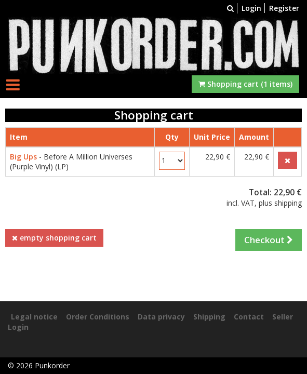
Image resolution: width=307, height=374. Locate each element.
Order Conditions (97, 317)
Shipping (209, 317)
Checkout (268, 240)
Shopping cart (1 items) (245, 84)
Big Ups (23, 157)
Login (251, 8)
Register (284, 8)
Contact (249, 317)
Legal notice (34, 317)
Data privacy (161, 317)
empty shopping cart (54, 238)
